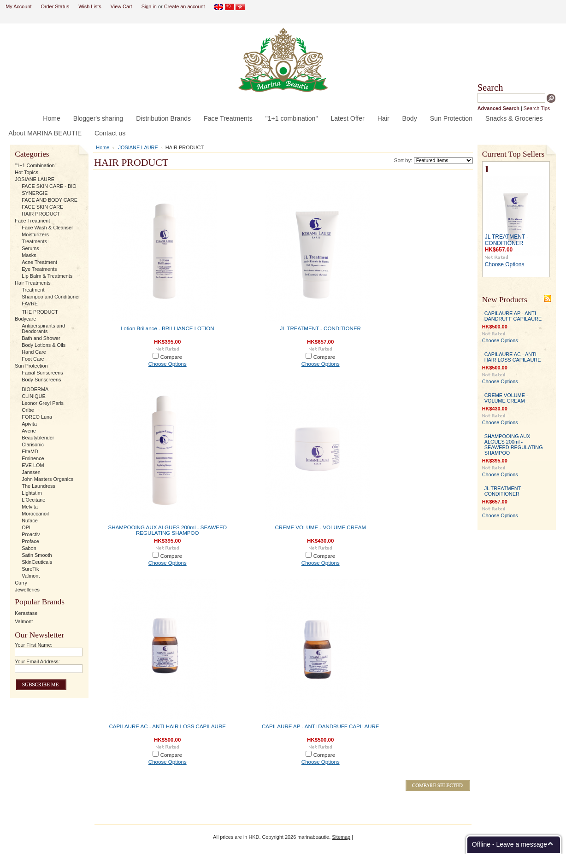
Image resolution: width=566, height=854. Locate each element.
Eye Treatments (39, 269)
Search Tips (537, 108)
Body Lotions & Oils (43, 345)
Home (102, 147)
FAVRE (30, 303)
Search (490, 87)
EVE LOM (33, 465)
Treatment (33, 289)
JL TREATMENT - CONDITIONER (320, 328)
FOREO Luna (37, 417)
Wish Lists (89, 6)
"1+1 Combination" (35, 165)
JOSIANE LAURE (34, 179)
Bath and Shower (41, 338)
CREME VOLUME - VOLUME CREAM (320, 527)
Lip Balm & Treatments (47, 276)
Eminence (33, 458)
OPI (26, 527)
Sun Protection (31, 366)
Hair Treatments (32, 283)
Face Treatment (32, 220)
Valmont (31, 576)
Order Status (55, 6)
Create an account (184, 6)
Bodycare (25, 319)
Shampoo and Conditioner (51, 296)
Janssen (31, 472)
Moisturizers (35, 234)
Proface (30, 541)
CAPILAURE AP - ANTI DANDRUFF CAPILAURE (320, 726)
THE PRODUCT (40, 312)
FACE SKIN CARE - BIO (49, 186)
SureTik (30, 569)
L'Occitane (33, 500)
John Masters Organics (47, 479)
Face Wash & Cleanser (47, 227)
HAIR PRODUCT (41, 213)
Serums (30, 248)
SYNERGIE (34, 193)
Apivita (29, 424)
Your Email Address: (37, 661)
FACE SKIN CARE (42, 207)
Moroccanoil (35, 513)
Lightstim (32, 493)
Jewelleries (27, 589)
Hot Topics (26, 172)
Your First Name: (33, 645)
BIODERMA (35, 389)
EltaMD (30, 451)
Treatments (34, 241)
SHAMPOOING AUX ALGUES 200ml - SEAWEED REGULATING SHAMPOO (167, 530)
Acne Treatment (39, 262)
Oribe (28, 410)
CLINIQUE (33, 396)
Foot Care (33, 359)
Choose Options (167, 364)
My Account (18, 6)
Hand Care (34, 352)
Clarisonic (33, 444)
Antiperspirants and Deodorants (43, 328)
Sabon (29, 548)
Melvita (29, 506)
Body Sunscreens (41, 379)
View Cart (121, 6)
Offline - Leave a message (509, 844)
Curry (21, 582)
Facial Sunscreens (42, 372)
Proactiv (31, 534)
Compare (171, 357)
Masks (29, 255)
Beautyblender (38, 437)
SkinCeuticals (37, 562)
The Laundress (38, 486)
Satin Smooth (37, 555)
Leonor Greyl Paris (43, 403)
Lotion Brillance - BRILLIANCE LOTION (167, 328)
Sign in (149, 6)
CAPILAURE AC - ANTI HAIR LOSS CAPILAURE (167, 726)
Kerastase (26, 613)
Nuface (29, 520)
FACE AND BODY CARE (49, 200)
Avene (29, 430)
